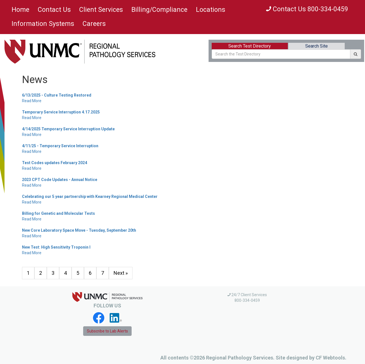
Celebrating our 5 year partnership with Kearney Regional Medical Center (90, 196)
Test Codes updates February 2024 (54, 162)
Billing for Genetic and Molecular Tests (58, 213)
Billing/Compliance (159, 10)
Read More (31, 101)
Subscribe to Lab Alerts (107, 331)
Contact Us (54, 10)
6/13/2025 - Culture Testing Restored (56, 95)
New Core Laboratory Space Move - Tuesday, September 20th (79, 230)
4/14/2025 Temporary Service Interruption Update (68, 129)
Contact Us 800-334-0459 (307, 9)
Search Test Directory (249, 46)
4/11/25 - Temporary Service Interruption (60, 146)
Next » (121, 273)
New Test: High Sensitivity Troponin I (56, 247)
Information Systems (43, 24)
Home (20, 10)
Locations (210, 10)
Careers (94, 24)
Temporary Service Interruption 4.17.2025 (61, 112)
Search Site (316, 46)
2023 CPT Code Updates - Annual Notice (59, 179)
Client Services (101, 10)
